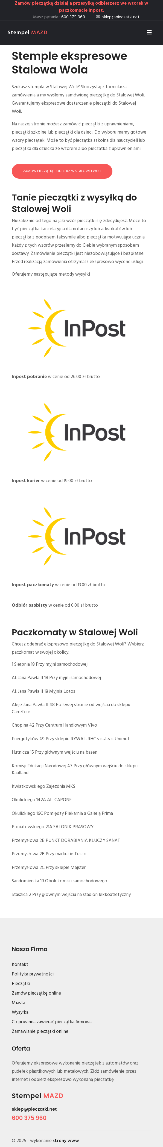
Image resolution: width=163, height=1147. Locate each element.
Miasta (18, 1003)
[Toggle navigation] (149, 32)
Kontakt (20, 964)
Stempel (28, 32)
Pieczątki (21, 983)
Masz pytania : (59, 17)
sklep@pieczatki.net (34, 1109)
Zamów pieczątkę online (36, 993)
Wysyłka (20, 1012)
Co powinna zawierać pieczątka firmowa (52, 1022)
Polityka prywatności (33, 974)
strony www (66, 1141)
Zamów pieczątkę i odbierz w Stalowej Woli (62, 171)
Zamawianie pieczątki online (40, 1031)
